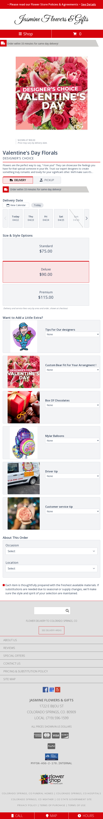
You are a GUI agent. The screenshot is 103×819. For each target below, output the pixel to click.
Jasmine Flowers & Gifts (51, 19)
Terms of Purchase (52, 805)
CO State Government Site (74, 799)
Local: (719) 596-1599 (51, 718)
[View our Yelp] (57, 691)
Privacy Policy (27, 805)
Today (37, 205)
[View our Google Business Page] (51, 691)
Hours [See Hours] (86, 815)
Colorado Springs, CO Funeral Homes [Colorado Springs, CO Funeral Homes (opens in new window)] (27, 793)
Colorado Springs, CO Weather (32, 799)
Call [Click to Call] (17, 815)
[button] (51, 756)
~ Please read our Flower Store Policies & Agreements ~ (51, 4)
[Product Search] (52, 610)
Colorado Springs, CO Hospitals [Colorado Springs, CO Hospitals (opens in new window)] (78, 793)
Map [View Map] (51, 815)
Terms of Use (77, 805)
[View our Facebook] (45, 691)
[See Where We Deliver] (51, 630)
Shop (26, 33)
